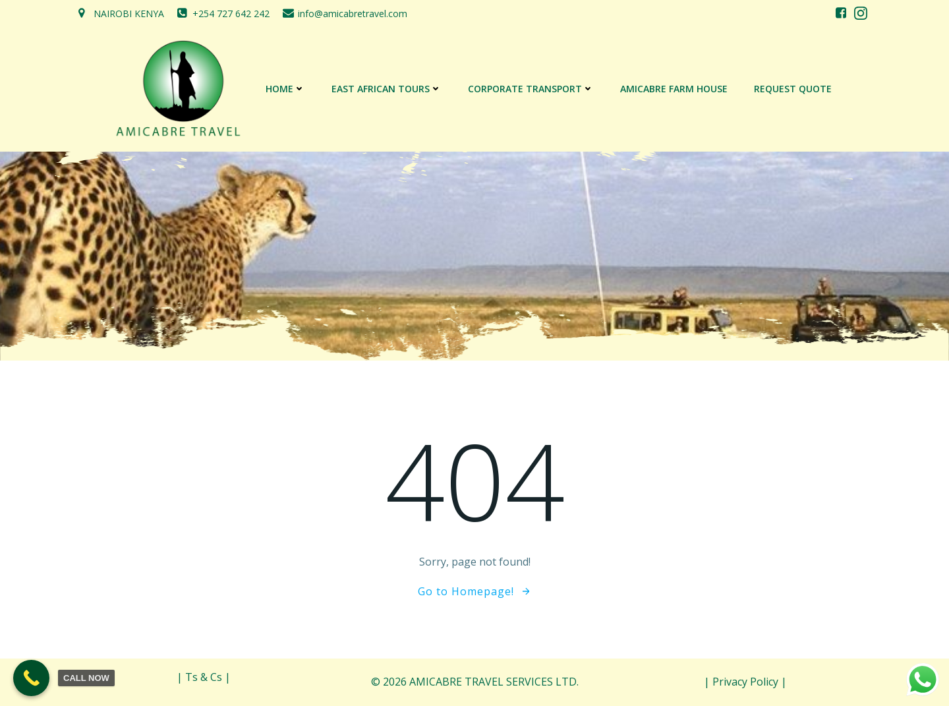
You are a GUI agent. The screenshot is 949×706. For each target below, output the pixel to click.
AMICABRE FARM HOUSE (674, 88)
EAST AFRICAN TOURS (386, 88)
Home (285, 88)
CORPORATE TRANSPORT (531, 88)
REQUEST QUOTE (793, 88)
